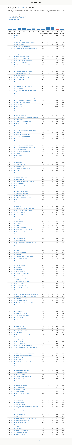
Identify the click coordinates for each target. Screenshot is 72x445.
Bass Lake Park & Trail (20, 84)
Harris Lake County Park (21, 374)
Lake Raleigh (18, 132)
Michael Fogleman (38, 440)
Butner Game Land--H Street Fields (23, 46)
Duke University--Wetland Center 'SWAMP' (24, 113)
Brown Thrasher (21, 7)
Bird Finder (36, 2)
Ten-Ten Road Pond (20, 391)
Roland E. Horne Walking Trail (22, 201)
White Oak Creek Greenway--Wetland (23, 128)
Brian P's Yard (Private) (20, 404)
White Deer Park (19, 359)
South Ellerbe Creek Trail (21, 115)
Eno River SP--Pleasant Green (22, 304)
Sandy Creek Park (19, 54)
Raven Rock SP (19, 428)
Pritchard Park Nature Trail (21, 300)
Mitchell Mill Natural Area (21, 240)
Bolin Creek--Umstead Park (21, 372)
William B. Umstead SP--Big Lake (23, 175)
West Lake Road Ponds (21, 378)
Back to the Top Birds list (13, 19)
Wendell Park (19, 160)
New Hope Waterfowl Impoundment (23, 219)
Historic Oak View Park (20, 238)
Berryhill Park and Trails (21, 260)
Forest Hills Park (19, 311)
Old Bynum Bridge (19, 339)
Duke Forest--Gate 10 (20, 185)
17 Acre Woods (19, 225)
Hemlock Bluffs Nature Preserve (22, 395)
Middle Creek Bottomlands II (21, 313)
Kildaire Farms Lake (20, 166)
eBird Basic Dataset (23, 441)
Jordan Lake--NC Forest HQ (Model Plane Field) (25, 398)
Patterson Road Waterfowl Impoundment (24, 96)
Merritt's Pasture (19, 119)
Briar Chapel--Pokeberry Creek (22, 123)
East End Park (19, 104)
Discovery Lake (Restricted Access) (23, 263)
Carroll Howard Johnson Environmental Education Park (27, 117)
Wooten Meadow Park (20, 271)
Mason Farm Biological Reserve (22, 56)
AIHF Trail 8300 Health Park (21, 110)
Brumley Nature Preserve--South (22, 248)
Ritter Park (18, 351)
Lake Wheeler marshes (20, 164)
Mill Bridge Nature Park (20, 93)
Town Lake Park (19, 416)
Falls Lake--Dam (19, 250)
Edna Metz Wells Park (20, 283)
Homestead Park (19, 214)
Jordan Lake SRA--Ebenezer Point (23, 430)
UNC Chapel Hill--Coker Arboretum (23, 140)
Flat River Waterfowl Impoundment (23, 35)
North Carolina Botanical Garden (22, 138)
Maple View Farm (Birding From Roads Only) (25, 256)
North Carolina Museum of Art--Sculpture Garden (26, 130)
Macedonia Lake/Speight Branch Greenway (25, 204)
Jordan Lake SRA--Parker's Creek (23, 370)
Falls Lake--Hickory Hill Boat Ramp (23, 409)
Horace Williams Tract (20, 387)
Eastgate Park (19, 332)
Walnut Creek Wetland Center (22, 252)
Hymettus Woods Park (20, 343)
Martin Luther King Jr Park (21, 298)
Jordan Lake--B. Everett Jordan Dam (23, 383)
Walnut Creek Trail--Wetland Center (23, 134)
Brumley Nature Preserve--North (22, 77)
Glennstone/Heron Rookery (21, 322)
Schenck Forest (19, 125)
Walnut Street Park (20, 106)
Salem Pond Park (19, 341)
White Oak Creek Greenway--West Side (24, 345)
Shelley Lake (18, 267)
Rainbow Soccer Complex (21, 62)
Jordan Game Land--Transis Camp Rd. (24, 368)
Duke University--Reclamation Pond (23, 151)
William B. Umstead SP (20, 265)
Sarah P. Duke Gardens (21, 149)
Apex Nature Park (19, 269)
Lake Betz (18, 81)
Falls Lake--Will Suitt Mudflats (22, 191)
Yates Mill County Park (20, 79)
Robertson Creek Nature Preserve (23, 168)
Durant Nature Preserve (21, 227)
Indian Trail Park (19, 319)
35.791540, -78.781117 (18, 8)
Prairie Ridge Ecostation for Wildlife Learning (25, 40)
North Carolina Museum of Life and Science (25, 145)
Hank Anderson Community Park (22, 315)
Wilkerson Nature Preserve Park (22, 420)
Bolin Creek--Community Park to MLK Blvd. (24, 229)
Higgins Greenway (20, 183)
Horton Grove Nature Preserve (22, 412)
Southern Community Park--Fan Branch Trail (25, 353)
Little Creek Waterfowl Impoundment (23, 376)
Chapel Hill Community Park (21, 231)
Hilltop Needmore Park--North (22, 108)
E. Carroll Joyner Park (20, 143)
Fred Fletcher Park (20, 52)
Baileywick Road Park (20, 389)
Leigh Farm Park (19, 275)
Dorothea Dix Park (20, 223)
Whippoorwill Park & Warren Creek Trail (24, 210)
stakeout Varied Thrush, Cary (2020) (23, 64)
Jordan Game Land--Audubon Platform (24, 355)
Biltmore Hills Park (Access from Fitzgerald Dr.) (25, 234)
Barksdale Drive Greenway (21, 155)
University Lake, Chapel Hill (21, 258)
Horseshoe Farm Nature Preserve (23, 67)
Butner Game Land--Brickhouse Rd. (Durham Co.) (26, 37)
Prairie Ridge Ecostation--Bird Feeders (24, 71)
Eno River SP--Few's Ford (21, 432)
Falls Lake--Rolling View (21, 434)
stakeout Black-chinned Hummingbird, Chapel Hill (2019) (27, 102)
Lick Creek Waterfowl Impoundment (23, 136)
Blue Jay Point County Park (21, 336)
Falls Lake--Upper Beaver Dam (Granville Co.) (25, 98)
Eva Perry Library (19, 88)
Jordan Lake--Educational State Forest (24, 334)
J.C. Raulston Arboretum (21, 75)
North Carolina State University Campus (24, 365)
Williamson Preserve (20, 44)
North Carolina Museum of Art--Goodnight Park (25, 147)
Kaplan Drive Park (19, 307)
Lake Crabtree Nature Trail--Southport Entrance (25, 236)
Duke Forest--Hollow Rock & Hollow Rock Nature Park (27, 294)
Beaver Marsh (19, 206)
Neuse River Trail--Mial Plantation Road (24, 60)
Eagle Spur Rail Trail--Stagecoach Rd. (23, 58)
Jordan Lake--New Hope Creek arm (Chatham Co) (26, 296)
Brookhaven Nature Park (21, 285)
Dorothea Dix (18, 157)
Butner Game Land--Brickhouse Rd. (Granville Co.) (26, 42)
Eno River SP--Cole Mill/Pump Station (23, 422)
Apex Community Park (20, 414)
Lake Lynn (18, 153)
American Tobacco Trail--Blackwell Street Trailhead (26, 100)
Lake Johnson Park (20, 326)
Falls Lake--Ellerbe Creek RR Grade (23, 197)
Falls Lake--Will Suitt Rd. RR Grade (23, 289)
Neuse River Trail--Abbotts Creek (22, 287)
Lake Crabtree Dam (20, 221)
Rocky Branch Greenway (21, 69)
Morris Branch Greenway (21, 363)
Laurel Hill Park (19, 162)
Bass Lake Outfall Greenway (22, 177)
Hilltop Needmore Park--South (22, 193)
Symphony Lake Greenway (21, 328)
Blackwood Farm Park (20, 212)
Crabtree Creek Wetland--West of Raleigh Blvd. (25, 181)
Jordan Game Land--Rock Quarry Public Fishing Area (26, 302)
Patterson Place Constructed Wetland (23, 121)
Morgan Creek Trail (20, 179)
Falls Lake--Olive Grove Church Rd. (23, 73)
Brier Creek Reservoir (20, 402)
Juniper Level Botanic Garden (22, 195)
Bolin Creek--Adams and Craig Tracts (23, 361)
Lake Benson (18, 170)
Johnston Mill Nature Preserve (22, 324)
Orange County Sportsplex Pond (22, 273)
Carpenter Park (19, 245)
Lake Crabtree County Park (21, 330)
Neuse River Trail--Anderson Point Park (24, 86)
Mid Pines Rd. (19, 254)
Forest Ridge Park (19, 357)
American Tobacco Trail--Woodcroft (23, 281)
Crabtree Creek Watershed (21, 385)
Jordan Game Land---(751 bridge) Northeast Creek (26, 418)
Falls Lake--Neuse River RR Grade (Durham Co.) (26, 208)
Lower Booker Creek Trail (21, 317)
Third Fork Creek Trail (20, 216)
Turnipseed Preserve (20, 400)
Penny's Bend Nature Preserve (22, 380)
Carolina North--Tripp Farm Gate (22, 393)
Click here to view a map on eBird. (17, 17)
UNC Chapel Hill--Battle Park (22, 292)
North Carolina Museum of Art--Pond (23, 172)
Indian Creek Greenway (21, 309)
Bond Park (18, 199)
